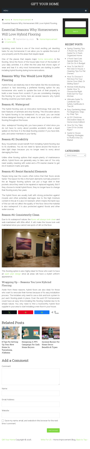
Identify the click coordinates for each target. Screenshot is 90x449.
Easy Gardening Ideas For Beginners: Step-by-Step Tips (76, 111)
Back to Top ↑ (82, 440)
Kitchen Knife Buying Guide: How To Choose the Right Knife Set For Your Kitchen (76, 91)
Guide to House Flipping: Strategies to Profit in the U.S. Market (75, 136)
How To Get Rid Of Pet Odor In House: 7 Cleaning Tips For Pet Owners (76, 70)
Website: (5, 410)
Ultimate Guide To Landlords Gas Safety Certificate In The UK (75, 102)
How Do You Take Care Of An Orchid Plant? (75, 127)
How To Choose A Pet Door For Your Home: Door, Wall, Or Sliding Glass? (76, 80)
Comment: (6, 366)
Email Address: (8, 399)
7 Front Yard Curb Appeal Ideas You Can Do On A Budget (76, 61)
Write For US (46, 440)
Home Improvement (48, 39)
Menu (6, 11)
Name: (4, 388)
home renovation (45, 59)
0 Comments (10, 42)
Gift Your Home (45, 4)
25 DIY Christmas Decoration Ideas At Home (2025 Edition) (76, 119)
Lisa (8, 39)
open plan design (13, 274)
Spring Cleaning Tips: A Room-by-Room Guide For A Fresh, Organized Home (76, 52)
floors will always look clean (43, 219)
